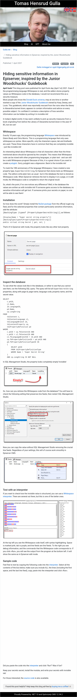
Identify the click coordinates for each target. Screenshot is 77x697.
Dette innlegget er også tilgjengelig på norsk (55, 67)
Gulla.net (7, 50)
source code (29, 678)
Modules (55, 64)
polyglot (13, 163)
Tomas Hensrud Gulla (37, 3)
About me (46, 44)
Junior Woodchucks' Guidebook (34, 102)
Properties (64, 64)
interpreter (53, 565)
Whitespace (50, 135)
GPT (37, 44)
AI (32, 44)
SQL (72, 64)
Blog (26, 44)
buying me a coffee (60, 686)
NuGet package (44, 204)
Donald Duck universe (35, 100)
